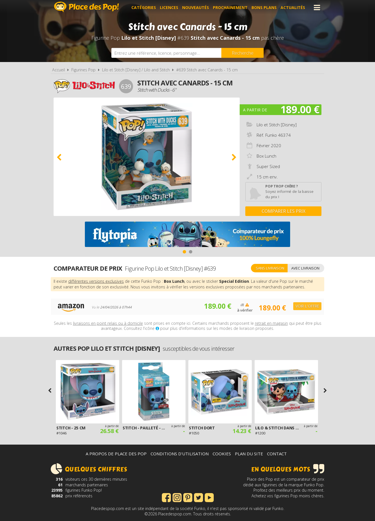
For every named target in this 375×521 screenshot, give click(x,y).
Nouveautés (195, 7)
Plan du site (249, 453)
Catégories (144, 7)
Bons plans (264, 7)
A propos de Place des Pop (116, 453)
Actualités (293, 7)
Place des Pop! (87, 7)
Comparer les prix (283, 211)
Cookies (222, 453)
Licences (169, 7)
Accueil (58, 69)
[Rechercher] (242, 53)
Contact (277, 453)
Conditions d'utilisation (180, 453)
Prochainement (230, 7)
